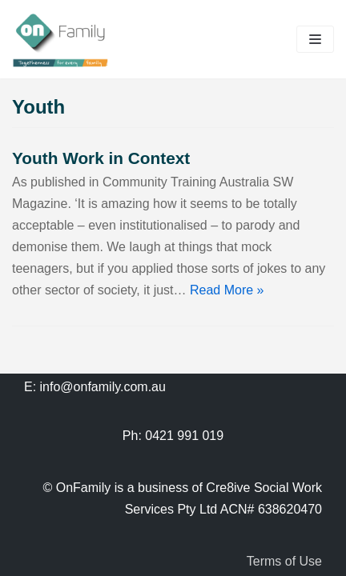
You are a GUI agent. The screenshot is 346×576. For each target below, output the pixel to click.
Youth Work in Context (101, 158)
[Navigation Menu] (315, 39)
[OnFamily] (60, 39)
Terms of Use (284, 561)
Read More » (227, 290)
